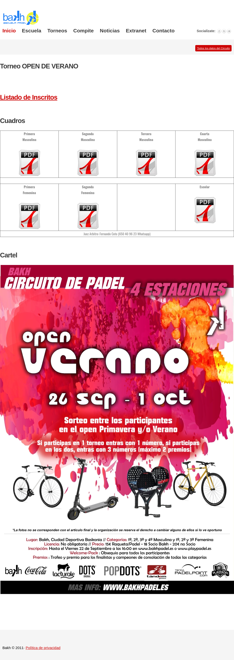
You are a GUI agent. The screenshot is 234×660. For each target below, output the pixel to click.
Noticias (110, 30)
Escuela (31, 30)
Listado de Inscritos (28, 97)
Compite (83, 30)
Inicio (9, 30)
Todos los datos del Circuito (213, 48)
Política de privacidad (43, 648)
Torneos (57, 30)
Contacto (163, 30)
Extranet (136, 30)
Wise (22, 17)
